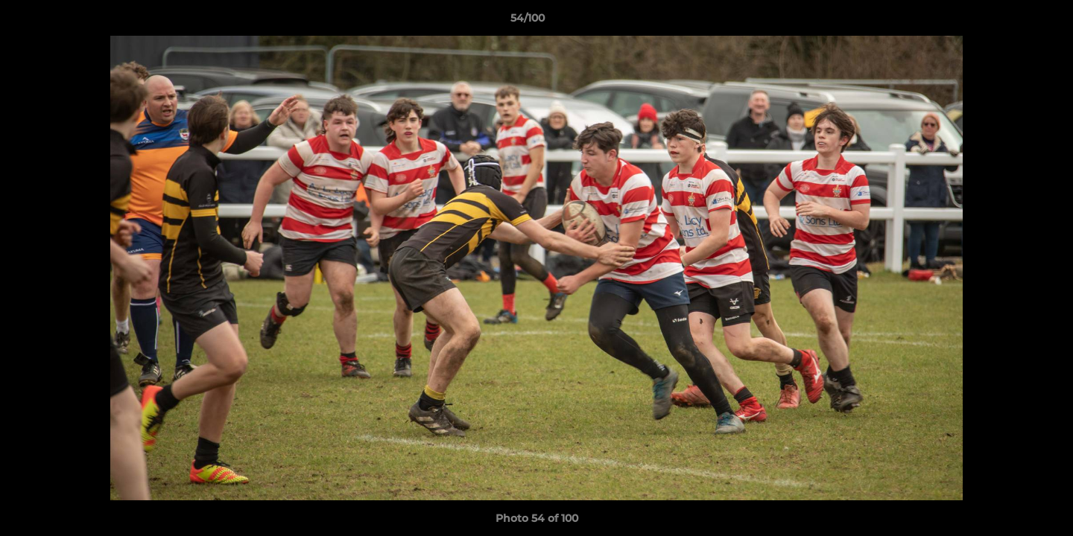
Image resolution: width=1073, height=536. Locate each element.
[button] (1010, 21)
